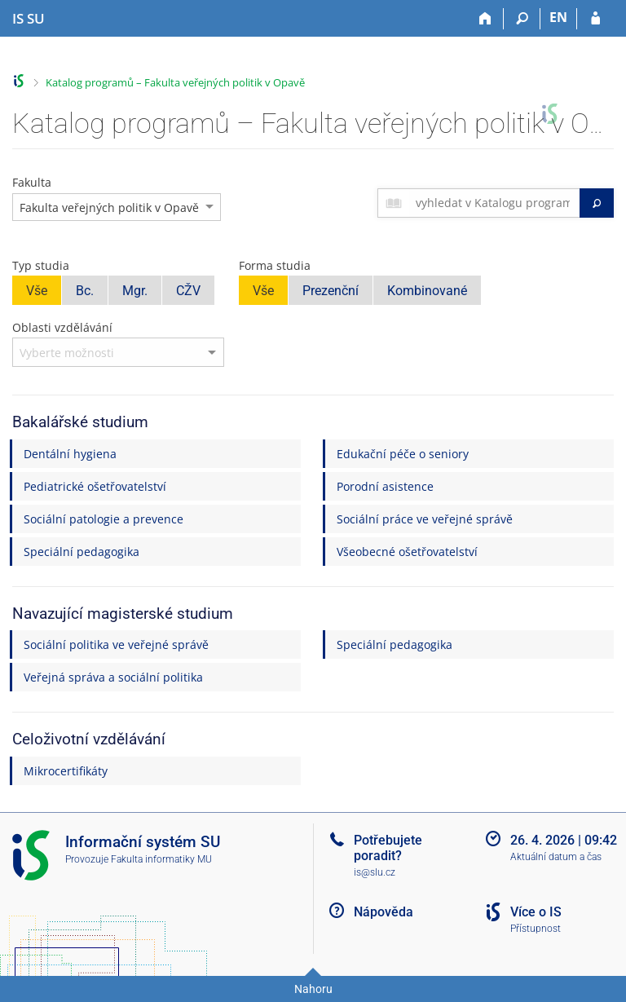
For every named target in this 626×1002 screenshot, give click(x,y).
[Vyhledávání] (522, 18)
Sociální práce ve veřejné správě (425, 519)
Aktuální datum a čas (556, 857)
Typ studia (40, 265)
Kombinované (427, 290)
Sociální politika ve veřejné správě (116, 644)
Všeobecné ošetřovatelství (407, 551)
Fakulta (31, 182)
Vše (36, 290)
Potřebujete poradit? (388, 847)
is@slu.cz (374, 872)
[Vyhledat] (597, 203)
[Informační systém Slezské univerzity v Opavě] (28, 18)
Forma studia (275, 265)
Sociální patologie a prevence (103, 519)
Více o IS (536, 912)
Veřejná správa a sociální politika (113, 677)
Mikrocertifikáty (66, 771)
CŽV (188, 290)
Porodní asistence (385, 486)
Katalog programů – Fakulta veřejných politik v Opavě (175, 82)
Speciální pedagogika (81, 551)
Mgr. (135, 290)
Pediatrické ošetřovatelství (95, 486)
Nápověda (383, 912)
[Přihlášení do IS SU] (595, 18)
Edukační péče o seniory (403, 453)
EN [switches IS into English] (558, 17)
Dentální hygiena (70, 453)
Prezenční (330, 290)
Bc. (85, 290)
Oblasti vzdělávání (62, 327)
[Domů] (485, 18)
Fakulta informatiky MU (161, 859)
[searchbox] (494, 203)
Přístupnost (535, 928)
